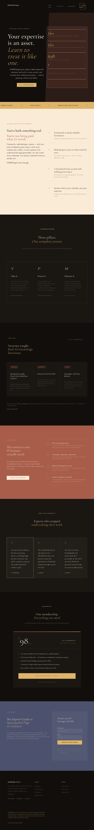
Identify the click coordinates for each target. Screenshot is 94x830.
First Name (60, 728)
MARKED (13, 5)
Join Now (82, 6)
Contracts (60, 6)
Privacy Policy (65, 786)
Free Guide (38, 792)
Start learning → (70, 295)
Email (58, 734)
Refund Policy (65, 792)
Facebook (20, 798)
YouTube (27, 798)
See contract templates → (45, 295)
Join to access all (12, 409)
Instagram (11, 798)
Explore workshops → (17, 295)
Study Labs (37, 786)
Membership (72, 6)
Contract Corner (39, 789)
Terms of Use (65, 789)
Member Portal (39, 795)
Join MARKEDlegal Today (47, 676)
